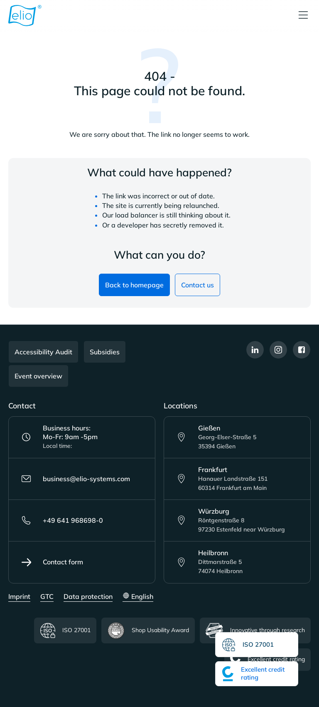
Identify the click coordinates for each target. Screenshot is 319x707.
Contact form (52, 562)
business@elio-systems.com (75, 479)
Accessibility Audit (43, 352)
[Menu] (303, 15)
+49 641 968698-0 (62, 520)
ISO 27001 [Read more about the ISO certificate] (65, 630)
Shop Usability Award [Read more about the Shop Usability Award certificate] (148, 630)
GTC (47, 596)
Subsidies (105, 352)
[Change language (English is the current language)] (138, 597)
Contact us (197, 285)
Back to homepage (134, 285)
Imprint (19, 596)
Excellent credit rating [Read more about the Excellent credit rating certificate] (267, 660)
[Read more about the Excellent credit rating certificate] (256, 673)
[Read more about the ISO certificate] (256, 644)
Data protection (88, 596)
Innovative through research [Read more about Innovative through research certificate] (255, 630)
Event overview (38, 376)
